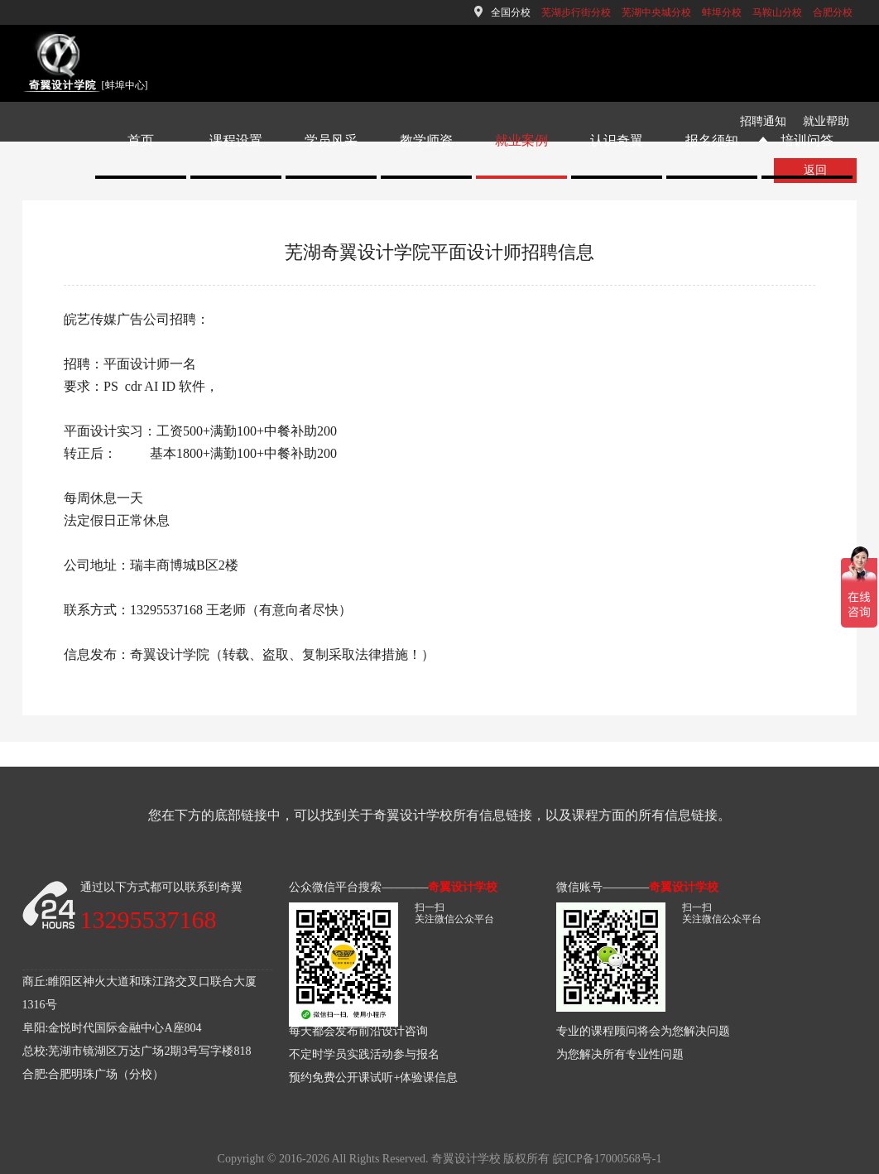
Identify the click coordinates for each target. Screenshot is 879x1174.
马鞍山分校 (778, 12)
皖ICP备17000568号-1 (607, 1158)
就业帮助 (826, 121)
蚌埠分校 (723, 12)
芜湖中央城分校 (658, 12)
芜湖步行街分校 (577, 12)
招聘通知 (763, 121)
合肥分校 (833, 12)
